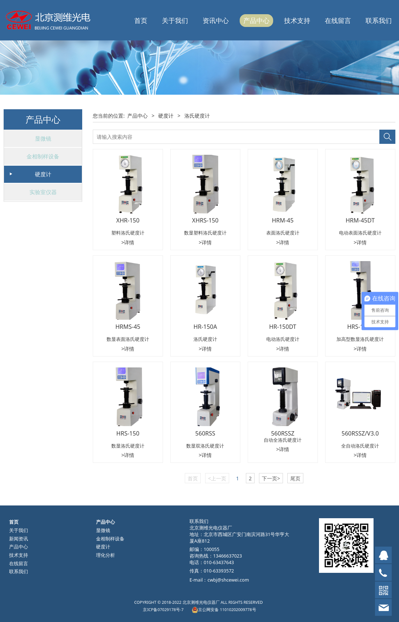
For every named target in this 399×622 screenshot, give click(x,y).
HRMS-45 (127, 327)
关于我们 (175, 20)
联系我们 (379, 20)
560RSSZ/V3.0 (360, 433)
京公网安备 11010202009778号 (211, 608)
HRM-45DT (360, 220)
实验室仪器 (43, 192)
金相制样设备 (43, 156)
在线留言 (338, 20)
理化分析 (105, 555)
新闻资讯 (18, 539)
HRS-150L (360, 327)
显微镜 (43, 138)
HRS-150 (127, 433)
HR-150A (205, 327)
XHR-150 (128, 220)
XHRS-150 (205, 220)
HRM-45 (283, 220)
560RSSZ (282, 433)
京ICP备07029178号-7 (184, 608)
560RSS (205, 433)
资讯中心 (216, 20)
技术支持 (297, 20)
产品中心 (256, 20)
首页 (140, 20)
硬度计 (43, 174)
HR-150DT (282, 327)
